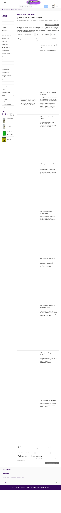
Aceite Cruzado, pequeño (10, 126)
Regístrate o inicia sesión (52, 24)
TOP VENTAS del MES (5, 113)
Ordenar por (47, 38)
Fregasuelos (5, 44)
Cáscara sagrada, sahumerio (9, 139)
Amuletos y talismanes (4, 31)
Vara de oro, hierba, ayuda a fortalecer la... (10, 133)
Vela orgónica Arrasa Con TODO (47, 117)
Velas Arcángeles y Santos (8, 99)
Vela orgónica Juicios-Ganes (48, 400)
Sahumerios (4, 83)
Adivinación (4, 23)
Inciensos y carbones (6, 56)
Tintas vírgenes (5, 86)
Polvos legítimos (5, 69)
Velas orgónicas (7, 104)
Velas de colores (7, 101)
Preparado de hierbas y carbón (6, 76)
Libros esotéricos (6, 59)
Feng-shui (4, 41)
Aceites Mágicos (5, 19)
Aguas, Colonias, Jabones (6, 27)
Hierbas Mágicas (5, 50)
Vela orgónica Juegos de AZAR (47, 353)
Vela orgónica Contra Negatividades (46, 212)
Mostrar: (38, 38)
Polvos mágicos (5, 72)
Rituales (4, 79)
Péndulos (4, 66)
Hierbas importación (6, 47)
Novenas (4, 63)
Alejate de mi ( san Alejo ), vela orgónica (48, 46)
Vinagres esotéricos (6, 107)
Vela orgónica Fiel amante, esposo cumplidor (47, 306)
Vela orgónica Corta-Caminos (48, 258)
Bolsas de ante (5, 38)
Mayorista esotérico (6, 9)
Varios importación (6, 92)
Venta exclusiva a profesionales (13, 478)
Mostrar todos (54, 34)
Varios (3, 89)
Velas (12, 9)
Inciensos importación (7, 53)
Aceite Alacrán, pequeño (10, 119)
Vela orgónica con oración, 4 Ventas (48, 165)
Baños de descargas (6, 35)
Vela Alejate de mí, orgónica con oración (48, 93)
